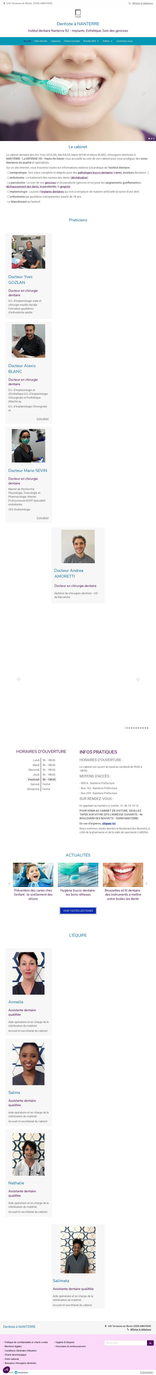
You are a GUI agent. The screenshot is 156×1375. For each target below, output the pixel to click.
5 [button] (134, 728)
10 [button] (145, 728)
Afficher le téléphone (142, 3)
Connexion (146, 1372)
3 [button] (153, 138)
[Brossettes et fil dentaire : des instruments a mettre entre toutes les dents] (123, 875)
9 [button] (143, 728)
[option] (78, 93)
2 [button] (151, 138)
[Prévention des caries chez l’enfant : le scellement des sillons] (33, 875)
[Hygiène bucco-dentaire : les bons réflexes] (78, 875)
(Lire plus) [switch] (43, 418)
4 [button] (131, 728)
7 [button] (138, 728)
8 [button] (141, 728)
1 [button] (149, 138)
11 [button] (147, 728)
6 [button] (136, 728)
